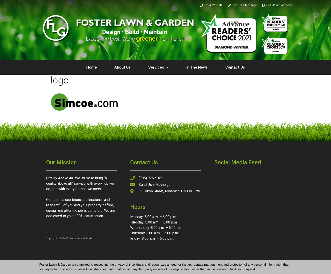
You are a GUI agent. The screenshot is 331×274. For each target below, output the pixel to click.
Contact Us (235, 67)
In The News (197, 67)
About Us (122, 67)
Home (91, 67)
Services (158, 67)
